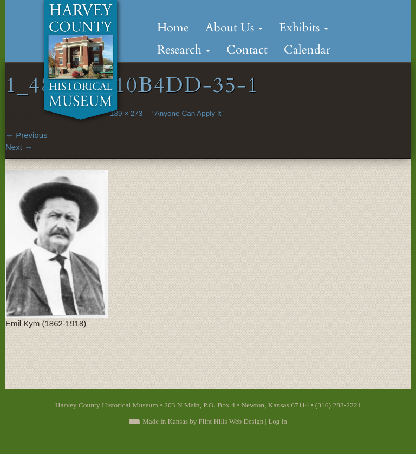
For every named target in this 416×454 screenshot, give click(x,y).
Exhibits (303, 27)
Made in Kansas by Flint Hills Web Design (202, 421)
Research (183, 50)
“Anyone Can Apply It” (187, 113)
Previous (26, 135)
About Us (234, 27)
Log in (277, 421)
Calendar (307, 50)
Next (18, 147)
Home (173, 27)
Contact (247, 50)
